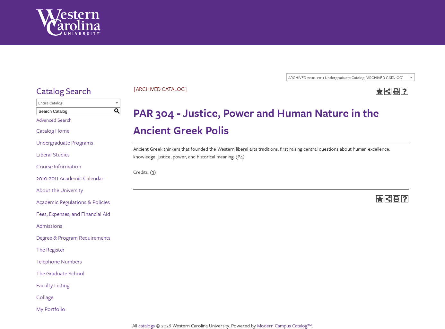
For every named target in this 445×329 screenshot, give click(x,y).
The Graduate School (60, 273)
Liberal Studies (53, 154)
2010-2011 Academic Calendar (69, 178)
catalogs (146, 325)
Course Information (58, 166)
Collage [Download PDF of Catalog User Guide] (44, 297)
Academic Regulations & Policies (73, 202)
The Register (50, 249)
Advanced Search (54, 119)
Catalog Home (52, 131)
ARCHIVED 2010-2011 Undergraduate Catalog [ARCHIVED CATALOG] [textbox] (346, 77)
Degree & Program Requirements (73, 238)
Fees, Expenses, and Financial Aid (73, 214)
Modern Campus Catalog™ (284, 325)
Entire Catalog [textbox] (50, 103)
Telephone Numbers (59, 261)
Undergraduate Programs (64, 142)
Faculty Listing (52, 285)
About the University (59, 190)
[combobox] (350, 77)
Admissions (49, 226)
